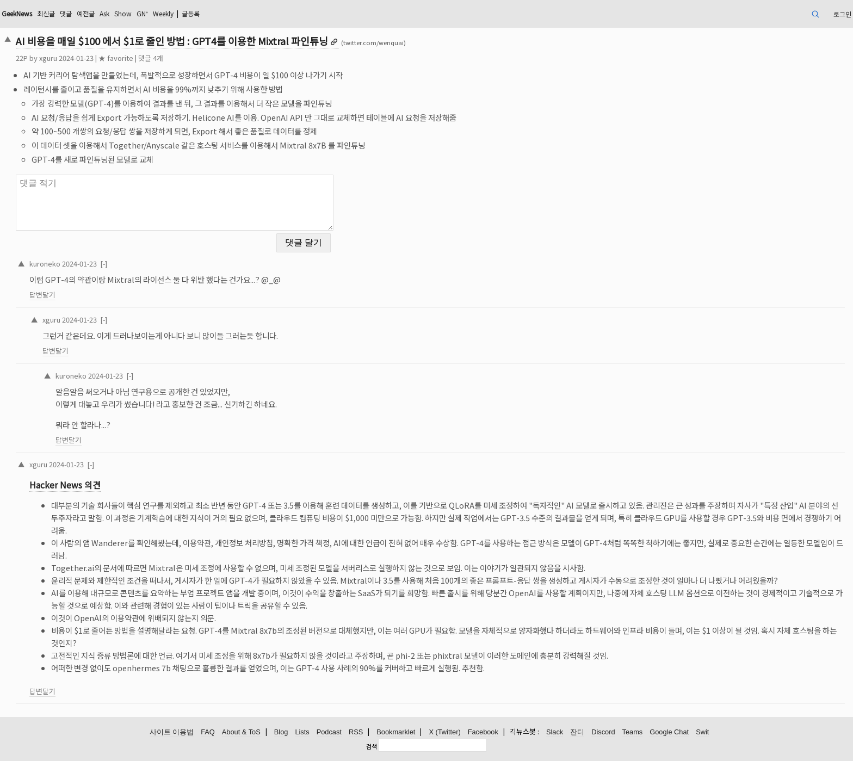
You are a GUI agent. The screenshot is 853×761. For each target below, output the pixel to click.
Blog (281, 732)
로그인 (842, 13)
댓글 (66, 13)
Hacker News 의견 (65, 485)
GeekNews (17, 13)
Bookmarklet (395, 732)
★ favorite (115, 58)
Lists (302, 732)
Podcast (329, 732)
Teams (632, 732)
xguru (48, 58)
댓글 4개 (150, 58)
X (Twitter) (444, 732)
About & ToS (241, 732)
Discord (603, 732)
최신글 (46, 13)
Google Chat (669, 732)
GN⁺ (142, 13)
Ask (104, 13)
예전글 (86, 13)
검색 (371, 746)
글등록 (191, 13)
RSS (356, 732)
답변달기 (42, 294)
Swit (702, 732)
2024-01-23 (79, 263)
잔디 (577, 732)
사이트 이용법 (172, 732)
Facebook (483, 732)
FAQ (208, 732)
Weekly (163, 13)
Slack (554, 732)
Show (123, 13)
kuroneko (44, 263)
